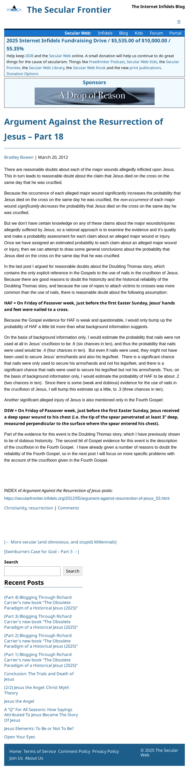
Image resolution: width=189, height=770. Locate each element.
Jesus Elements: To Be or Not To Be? (39, 728)
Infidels (105, 33)
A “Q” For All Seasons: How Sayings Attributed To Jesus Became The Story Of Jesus (41, 715)
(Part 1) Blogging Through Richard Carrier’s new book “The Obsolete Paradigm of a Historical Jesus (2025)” (41, 660)
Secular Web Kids (142, 61)
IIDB (29, 55)
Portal (175, 33)
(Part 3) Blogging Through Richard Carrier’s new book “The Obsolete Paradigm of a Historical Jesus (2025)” (41, 621)
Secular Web (60, 55)
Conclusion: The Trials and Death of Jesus (39, 676)
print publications (145, 67)
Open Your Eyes (19, 737)
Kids (139, 33)
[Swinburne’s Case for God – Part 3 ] (41, 551)
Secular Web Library (46, 67)
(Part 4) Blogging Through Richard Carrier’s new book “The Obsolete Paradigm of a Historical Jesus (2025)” (41, 602)
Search (11, 562)
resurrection (40, 508)
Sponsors (94, 82)
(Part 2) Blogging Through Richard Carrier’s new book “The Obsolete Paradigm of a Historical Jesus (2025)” (41, 641)
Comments (68, 508)
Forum (156, 33)
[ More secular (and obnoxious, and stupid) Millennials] (60, 542)
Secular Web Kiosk (89, 67)
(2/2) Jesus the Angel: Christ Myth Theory (36, 690)
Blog (123, 33)
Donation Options (22, 73)
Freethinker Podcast (107, 61)
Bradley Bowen (19, 157)
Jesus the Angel (19, 701)
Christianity (15, 508)
